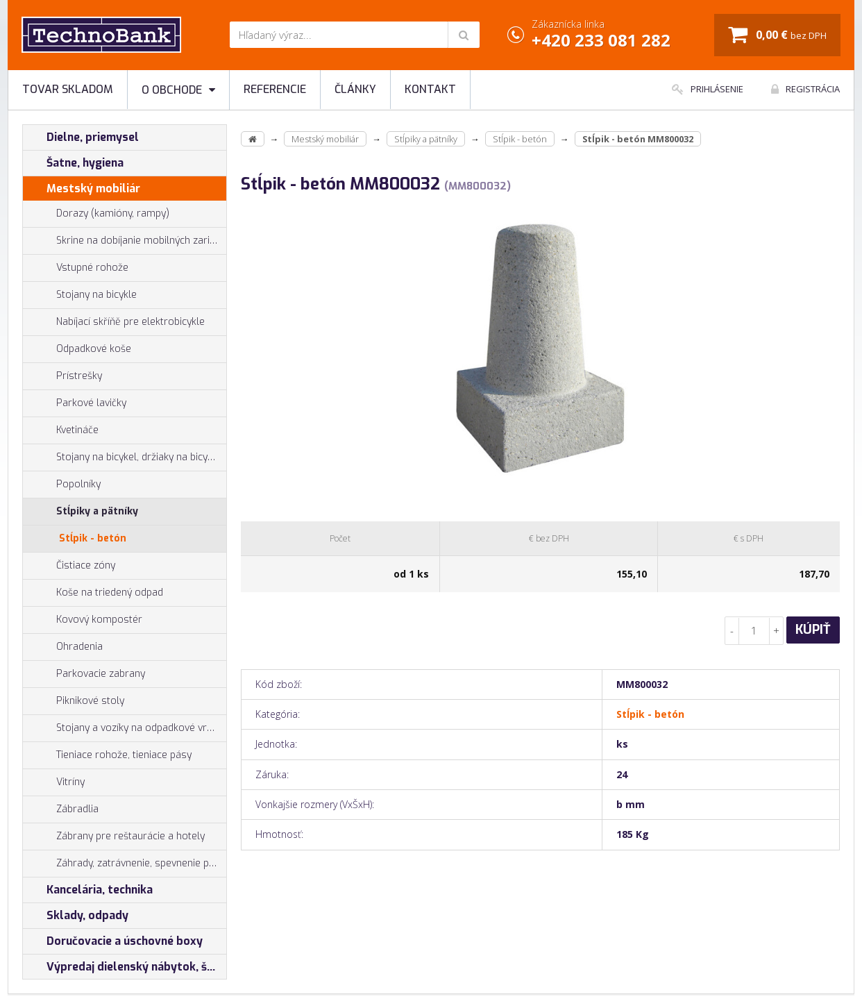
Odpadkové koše (77, 349)
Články (355, 89)
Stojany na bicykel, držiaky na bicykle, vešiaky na (124, 457)
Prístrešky (62, 376)
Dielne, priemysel (81, 137)
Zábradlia (61, 809)
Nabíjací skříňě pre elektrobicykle (130, 321)
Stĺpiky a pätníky (80, 511)
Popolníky (62, 484)
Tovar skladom (67, 89)
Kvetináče (61, 430)
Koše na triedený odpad (93, 593)
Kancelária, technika (88, 889)
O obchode (178, 90)
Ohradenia (63, 647)
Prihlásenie (707, 89)
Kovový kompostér (82, 620)
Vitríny (54, 782)
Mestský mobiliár (81, 188)
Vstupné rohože (75, 268)
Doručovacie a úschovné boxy (113, 941)
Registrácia (805, 89)
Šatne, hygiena (73, 163)
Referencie (275, 89)
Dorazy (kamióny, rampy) (96, 214)
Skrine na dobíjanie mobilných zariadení (124, 241)
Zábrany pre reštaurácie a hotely (114, 836)
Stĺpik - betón (92, 538)
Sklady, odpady (75, 915)
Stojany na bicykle (80, 295)
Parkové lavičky (74, 403)
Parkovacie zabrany (84, 674)
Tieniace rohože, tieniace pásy (107, 755)
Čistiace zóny (69, 566)
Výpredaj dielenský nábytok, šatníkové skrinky (124, 967)
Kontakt (430, 89)
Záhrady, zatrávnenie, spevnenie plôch (124, 863)
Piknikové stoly (73, 701)
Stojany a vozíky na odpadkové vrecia (124, 728)
